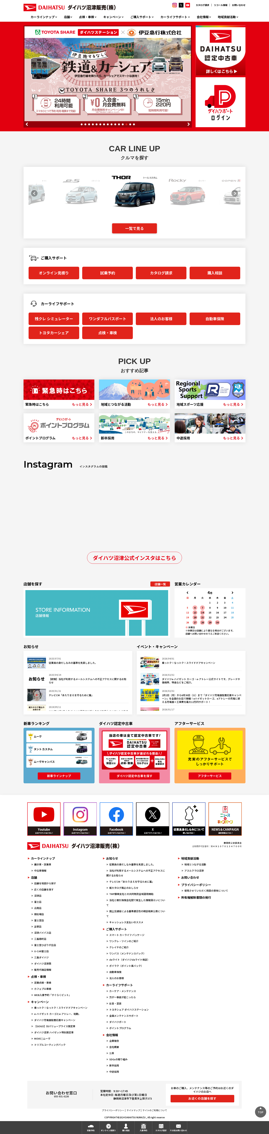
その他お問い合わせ (178, 1130)
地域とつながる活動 (195, 864)
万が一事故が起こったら (122, 997)
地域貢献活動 (227, 17)
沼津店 (37, 895)
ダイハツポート (117, 1022)
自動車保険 (214, 318)
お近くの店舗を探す (202, 1098)
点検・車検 (86, 17)
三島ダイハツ (41, 957)
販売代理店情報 (42, 969)
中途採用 (114, 1071)
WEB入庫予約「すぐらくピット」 (52, 995)
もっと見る (80, 404)
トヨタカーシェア (54, 332)
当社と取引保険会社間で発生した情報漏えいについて (135, 902)
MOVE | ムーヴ (42, 1038)
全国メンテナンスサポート (123, 1015)
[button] (32, 193)
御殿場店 (39, 914)
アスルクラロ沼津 (194, 870)
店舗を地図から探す (45, 883)
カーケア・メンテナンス (122, 991)
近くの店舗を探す (44, 889)
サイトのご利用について (155, 1110)
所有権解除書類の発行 (196, 897)
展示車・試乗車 (42, 864)
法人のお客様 (161, 318)
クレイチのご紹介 (119, 947)
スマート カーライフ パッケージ (126, 935)
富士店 (37, 902)
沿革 (111, 1053)
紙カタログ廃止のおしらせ (123, 888)
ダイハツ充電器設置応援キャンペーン (54, 1020)
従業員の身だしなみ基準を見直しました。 (132, 864)
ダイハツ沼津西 (42, 963)
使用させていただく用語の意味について (206, 890)
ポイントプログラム (120, 1028)
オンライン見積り (54, 273)
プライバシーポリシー (196, 884)
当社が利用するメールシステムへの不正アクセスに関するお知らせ (135, 873)
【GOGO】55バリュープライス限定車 (54, 1026)
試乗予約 (107, 273)
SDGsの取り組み (118, 1059)
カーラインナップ (43, 17)
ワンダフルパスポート (107, 318)
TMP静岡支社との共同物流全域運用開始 (131, 894)
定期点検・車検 (42, 982)
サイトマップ (133, 1110)
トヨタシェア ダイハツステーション (129, 1009)
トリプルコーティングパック (50, 1044)
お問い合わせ (238, 5)
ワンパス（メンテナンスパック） (127, 953)
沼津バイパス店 (42, 932)
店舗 (67, 17)
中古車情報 (40, 870)
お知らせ (112, 858)
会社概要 (114, 1047)
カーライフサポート (173, 17)
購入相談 (214, 273)
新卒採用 (114, 1065)
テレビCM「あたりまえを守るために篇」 (131, 881)
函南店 (37, 908)
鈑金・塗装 (115, 1003)
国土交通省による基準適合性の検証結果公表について (135, 913)
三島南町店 (40, 939)
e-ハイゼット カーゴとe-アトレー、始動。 (57, 1014)
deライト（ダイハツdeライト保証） (129, 959)
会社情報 (203, 17)
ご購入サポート (140, 17)
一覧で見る (134, 228)
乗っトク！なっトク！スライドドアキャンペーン (60, 1007)
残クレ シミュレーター (54, 318)
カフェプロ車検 (42, 989)
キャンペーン (112, 17)
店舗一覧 (160, 584)
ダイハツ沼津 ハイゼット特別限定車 (54, 1032)
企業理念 (114, 1041)
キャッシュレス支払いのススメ (126, 922)
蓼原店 (37, 926)
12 (123, 124)
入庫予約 (143, 1130)
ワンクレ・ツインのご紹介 (123, 941)
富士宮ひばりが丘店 (45, 945)
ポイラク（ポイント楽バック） (126, 966)
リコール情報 (220, 5)
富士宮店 (39, 920)
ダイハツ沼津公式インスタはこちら (134, 557)
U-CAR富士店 (41, 951)
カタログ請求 (202, 5)
